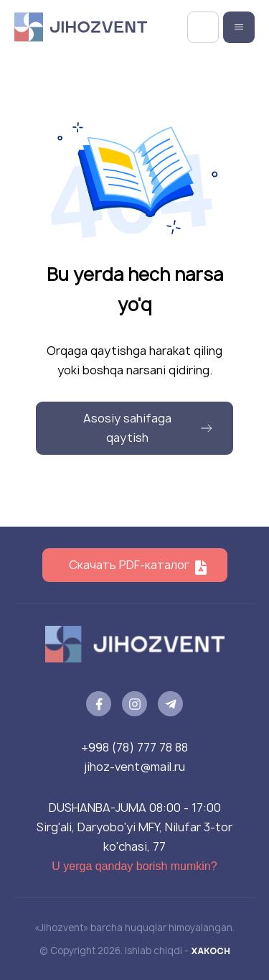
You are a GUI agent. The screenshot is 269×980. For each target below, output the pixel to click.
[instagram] (134, 703)
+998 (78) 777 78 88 (134, 747)
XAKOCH (210, 950)
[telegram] (170, 703)
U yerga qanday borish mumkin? (134, 866)
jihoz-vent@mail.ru (134, 767)
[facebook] (98, 703)
